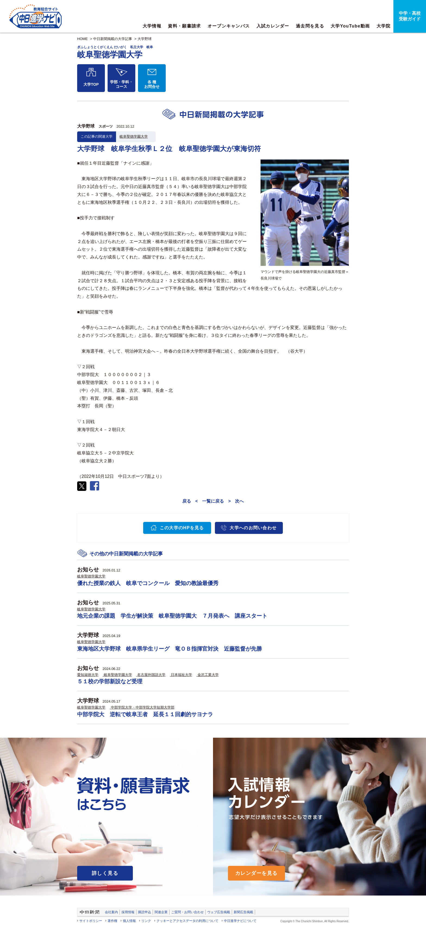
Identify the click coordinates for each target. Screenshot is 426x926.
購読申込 (144, 912)
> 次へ (236, 501)
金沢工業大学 (208, 675)
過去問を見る (310, 26)
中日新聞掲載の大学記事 (112, 39)
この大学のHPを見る (182, 527)
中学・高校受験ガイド (410, 16)
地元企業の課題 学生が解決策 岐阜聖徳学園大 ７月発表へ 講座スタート (172, 616)
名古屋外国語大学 (151, 675)
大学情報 (152, 26)
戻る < (190, 501)
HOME (82, 39)
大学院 (384, 26)
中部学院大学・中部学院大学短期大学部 (142, 707)
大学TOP (91, 84)
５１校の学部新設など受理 (109, 681)
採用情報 (127, 912)
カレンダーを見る (256, 873)
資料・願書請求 (184, 26)
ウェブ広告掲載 (218, 912)
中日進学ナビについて (240, 921)
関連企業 (161, 912)
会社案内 (111, 912)
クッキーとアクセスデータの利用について (187, 921)
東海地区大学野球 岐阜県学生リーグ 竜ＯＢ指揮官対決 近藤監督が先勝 (169, 649)
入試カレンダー (272, 26)
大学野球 (144, 39)
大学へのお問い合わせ (253, 527)
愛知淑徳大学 (87, 675)
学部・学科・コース (121, 84)
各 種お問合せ (151, 84)
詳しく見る (105, 873)
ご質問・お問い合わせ (187, 912)
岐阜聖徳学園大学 (134, 136)
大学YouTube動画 (350, 26)
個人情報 (129, 921)
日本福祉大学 (181, 675)
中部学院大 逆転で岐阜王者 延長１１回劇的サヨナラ (145, 714)
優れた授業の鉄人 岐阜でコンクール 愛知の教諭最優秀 (147, 583)
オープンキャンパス (229, 26)
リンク (146, 921)
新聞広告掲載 (243, 912)
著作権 (112, 921)
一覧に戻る (213, 501)
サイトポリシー (90, 921)
